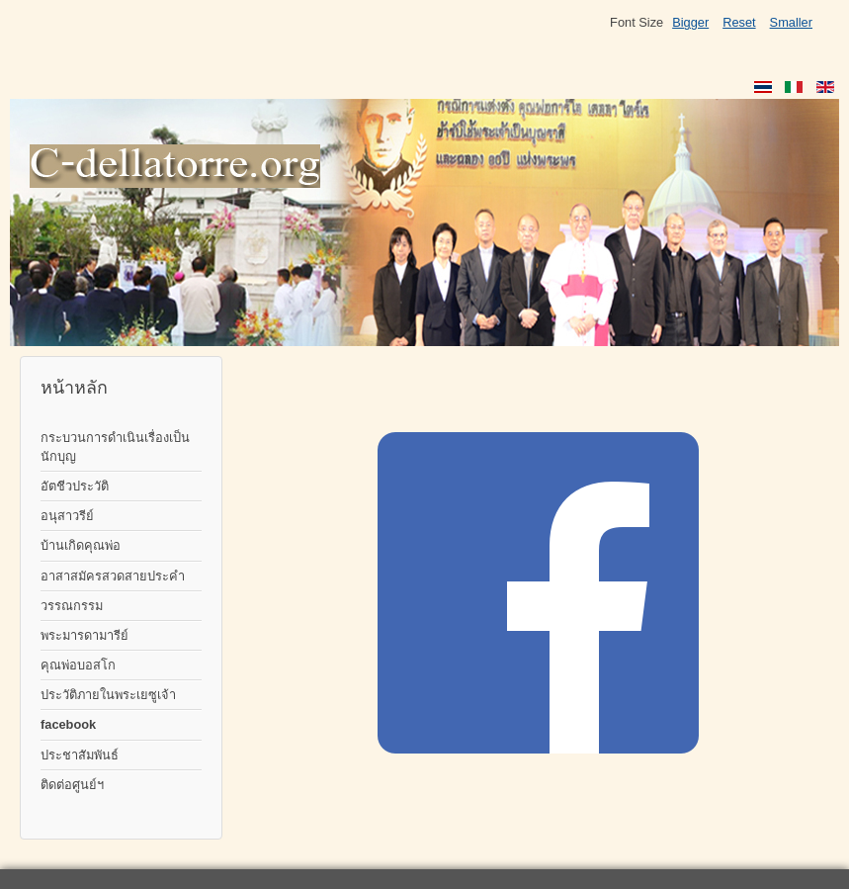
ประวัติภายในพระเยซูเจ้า (108, 694)
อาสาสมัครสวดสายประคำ (113, 576)
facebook (68, 724)
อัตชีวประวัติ (75, 486)
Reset (738, 22)
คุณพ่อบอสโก (78, 665)
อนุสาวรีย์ (67, 515)
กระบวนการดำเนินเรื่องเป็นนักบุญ (115, 447)
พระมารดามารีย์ (84, 635)
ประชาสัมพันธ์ (80, 755)
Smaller (791, 22)
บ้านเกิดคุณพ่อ (81, 545)
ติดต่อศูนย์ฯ (72, 784)
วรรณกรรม (72, 605)
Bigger (690, 22)
